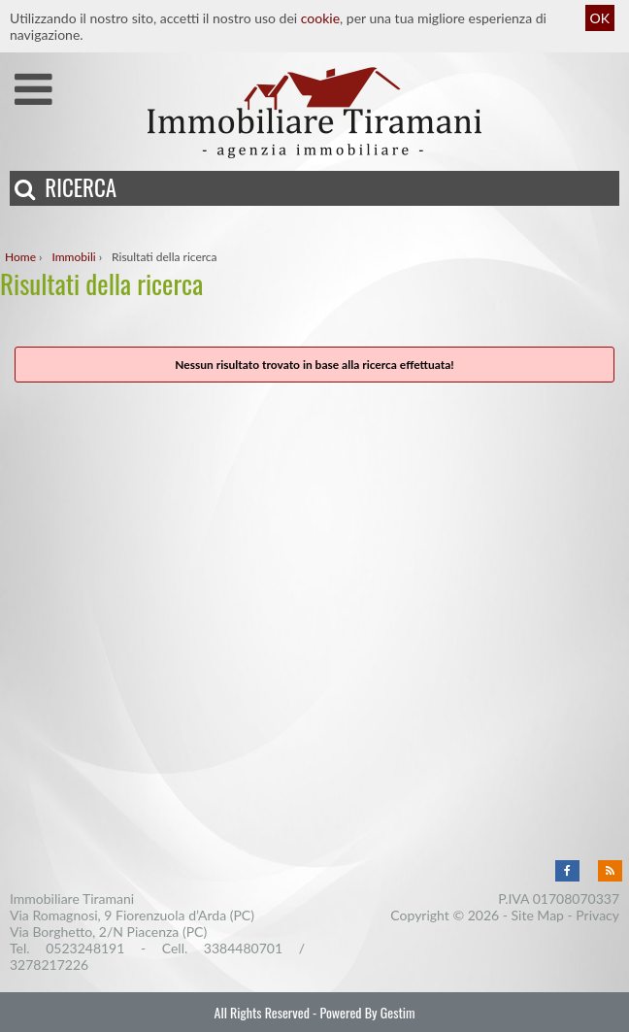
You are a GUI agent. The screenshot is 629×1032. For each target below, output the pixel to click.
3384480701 (243, 948)
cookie (320, 18)
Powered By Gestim (366, 1012)
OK (600, 18)
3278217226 (49, 964)
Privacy (597, 915)
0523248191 (85, 948)
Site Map (538, 915)
